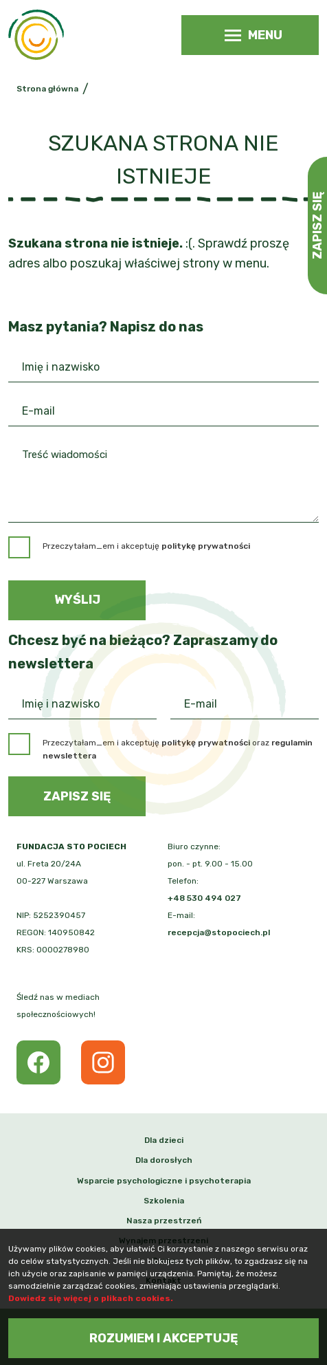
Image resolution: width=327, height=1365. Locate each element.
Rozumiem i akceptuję (163, 1338)
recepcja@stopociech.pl (219, 932)
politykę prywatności (205, 742)
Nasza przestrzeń (163, 1220)
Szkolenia (164, 1200)
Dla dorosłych (163, 1160)
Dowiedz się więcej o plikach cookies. (90, 1298)
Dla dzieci (163, 1140)
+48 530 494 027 (204, 898)
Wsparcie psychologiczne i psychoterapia (164, 1181)
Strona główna (47, 89)
